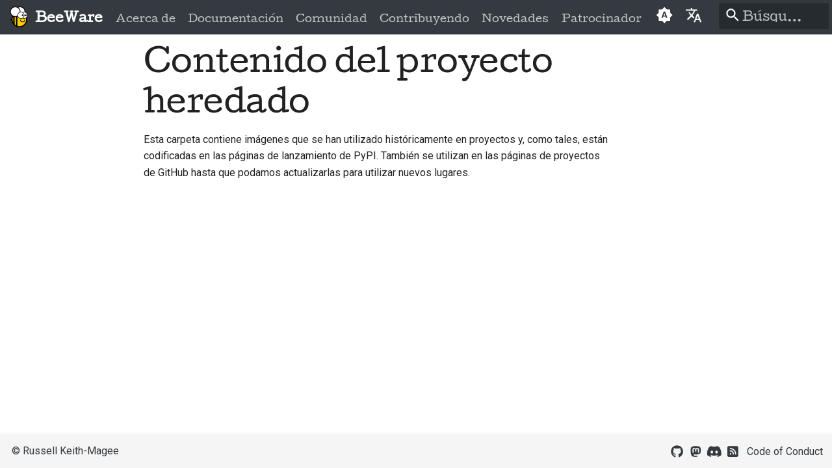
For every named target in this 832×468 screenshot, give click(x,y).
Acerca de (146, 18)
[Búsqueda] (774, 16)
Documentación (235, 18)
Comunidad (331, 18)
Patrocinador (601, 18)
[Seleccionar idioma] (694, 14)
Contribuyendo (424, 18)
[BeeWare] (18, 17)
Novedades (515, 18)
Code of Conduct (785, 451)
